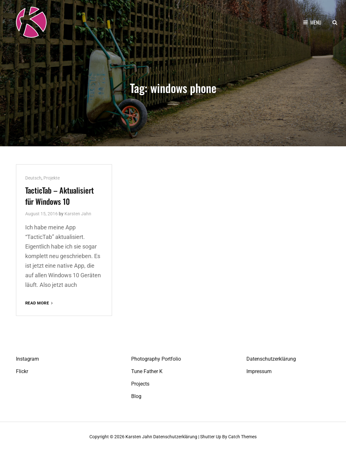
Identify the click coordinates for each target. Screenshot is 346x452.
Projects (140, 384)
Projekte (51, 177)
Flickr (22, 371)
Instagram (27, 359)
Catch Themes (242, 436)
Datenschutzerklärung (271, 359)
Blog (136, 396)
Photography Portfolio (156, 359)
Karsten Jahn (77, 213)
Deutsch (33, 177)
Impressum (259, 371)
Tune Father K (146, 371)
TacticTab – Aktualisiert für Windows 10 (59, 195)
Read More (39, 303)
